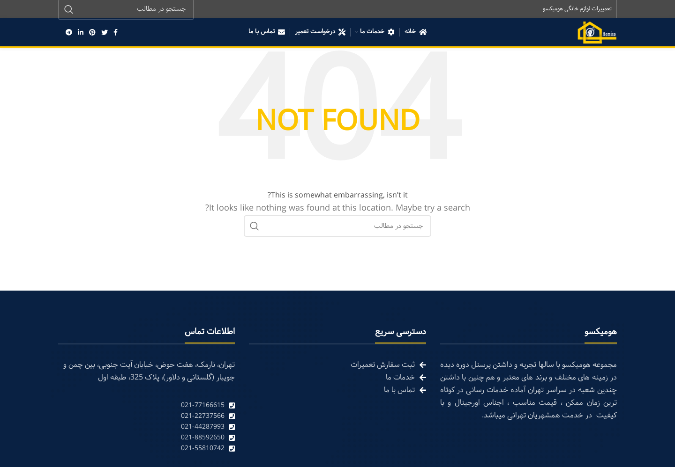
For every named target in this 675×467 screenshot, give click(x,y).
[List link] (146, 406)
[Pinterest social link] (92, 33)
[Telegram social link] (69, 33)
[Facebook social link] (115, 33)
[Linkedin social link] (80, 33)
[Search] (337, 226)
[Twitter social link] (104, 33)
